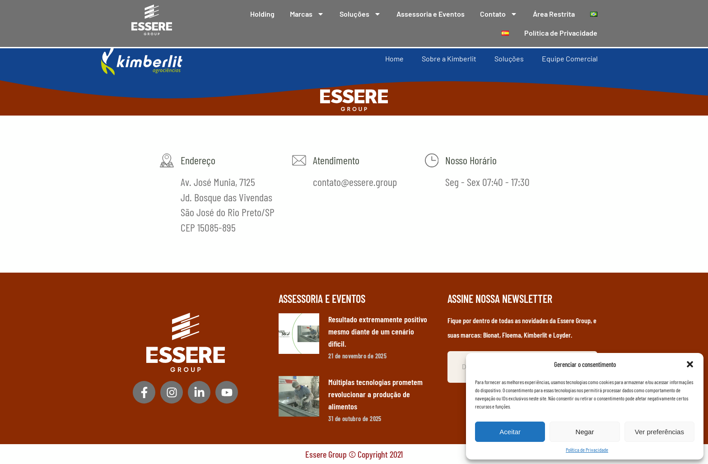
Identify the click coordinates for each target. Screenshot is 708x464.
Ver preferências (659, 432)
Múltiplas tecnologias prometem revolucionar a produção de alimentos (375, 394)
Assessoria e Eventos (430, 13)
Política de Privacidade (587, 449)
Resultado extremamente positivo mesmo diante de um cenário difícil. (377, 331)
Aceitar (510, 432)
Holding (262, 13)
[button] (689, 364)
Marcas (307, 14)
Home (394, 58)
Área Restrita (554, 13)
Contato (498, 14)
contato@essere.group (354, 181)
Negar (585, 432)
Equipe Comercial (570, 58)
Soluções (360, 14)
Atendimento (335, 160)
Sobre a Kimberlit (449, 58)
